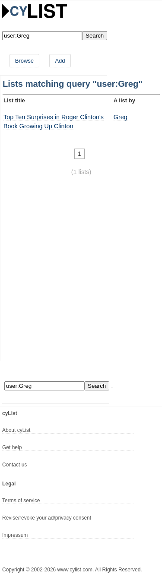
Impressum (15, 535)
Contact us (14, 465)
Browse (24, 60)
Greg (120, 117)
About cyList (16, 430)
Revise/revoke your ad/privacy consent (46, 518)
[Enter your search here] (42, 35)
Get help (12, 447)
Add (60, 60)
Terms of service (21, 501)
